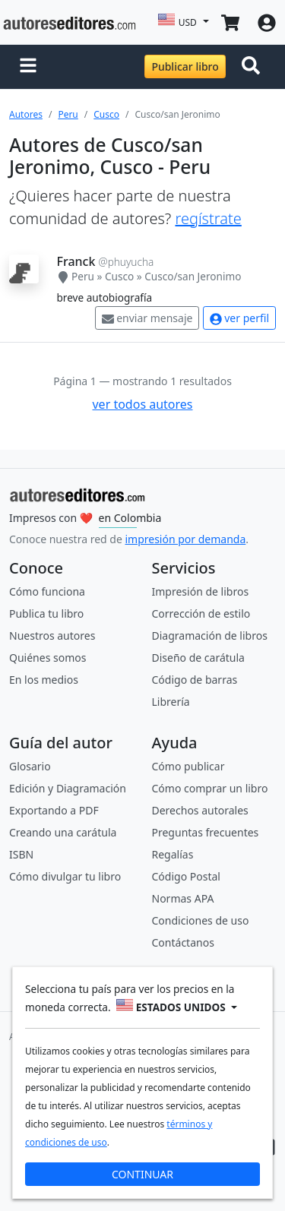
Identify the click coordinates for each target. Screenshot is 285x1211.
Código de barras (195, 679)
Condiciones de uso (200, 920)
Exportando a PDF (54, 810)
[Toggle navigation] (254, 67)
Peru (68, 114)
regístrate (208, 218)
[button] (28, 67)
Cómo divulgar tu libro (65, 876)
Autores (26, 114)
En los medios (43, 679)
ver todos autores (142, 404)
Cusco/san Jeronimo (192, 276)
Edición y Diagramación (67, 788)
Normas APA (183, 898)
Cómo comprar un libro (210, 788)
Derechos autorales (200, 810)
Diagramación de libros (210, 635)
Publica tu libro (46, 613)
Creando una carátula (62, 832)
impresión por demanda (185, 539)
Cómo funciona (47, 591)
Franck (76, 261)
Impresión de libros (200, 591)
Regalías (173, 854)
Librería (171, 701)
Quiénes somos (47, 657)
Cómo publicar (188, 766)
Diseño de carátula (198, 657)
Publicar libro (184, 66)
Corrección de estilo (201, 613)
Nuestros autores (52, 635)
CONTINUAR (142, 1174)
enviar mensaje (147, 318)
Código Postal (186, 876)
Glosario (30, 766)
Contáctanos (183, 942)
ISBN (21, 854)
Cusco (106, 114)
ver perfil (239, 318)
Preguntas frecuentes (205, 832)
